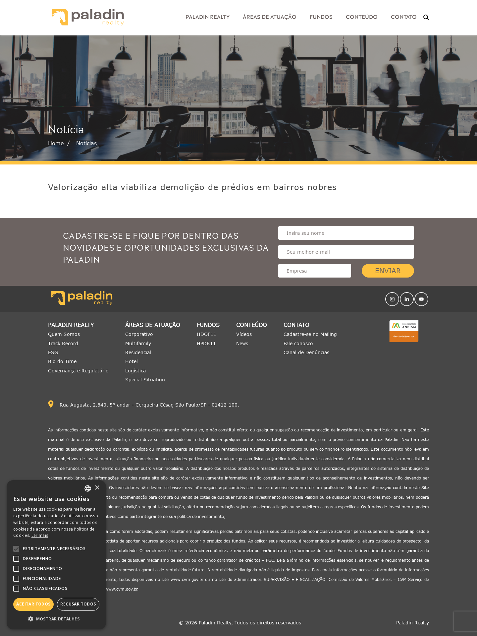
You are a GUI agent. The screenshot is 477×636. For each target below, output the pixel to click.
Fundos (321, 16)
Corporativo (139, 334)
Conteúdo (362, 16)
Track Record (63, 343)
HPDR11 (206, 343)
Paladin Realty (208, 16)
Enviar (388, 271)
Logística (135, 370)
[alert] (56, 554)
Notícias (86, 143)
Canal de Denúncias (306, 352)
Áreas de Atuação (269, 16)
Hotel (131, 361)
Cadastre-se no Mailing (310, 334)
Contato (404, 16)
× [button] (96, 487)
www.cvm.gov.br (187, 579)
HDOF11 (206, 334)
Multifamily (138, 343)
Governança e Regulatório (78, 370)
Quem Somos (64, 334)
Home (56, 143)
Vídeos (244, 334)
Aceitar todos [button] (33, 604)
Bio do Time (62, 361)
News (242, 343)
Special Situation (145, 379)
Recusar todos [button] (78, 604)
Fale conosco (298, 343)
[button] (56, 619)
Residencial (138, 352)
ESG (53, 352)
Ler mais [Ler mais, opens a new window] (39, 535)
